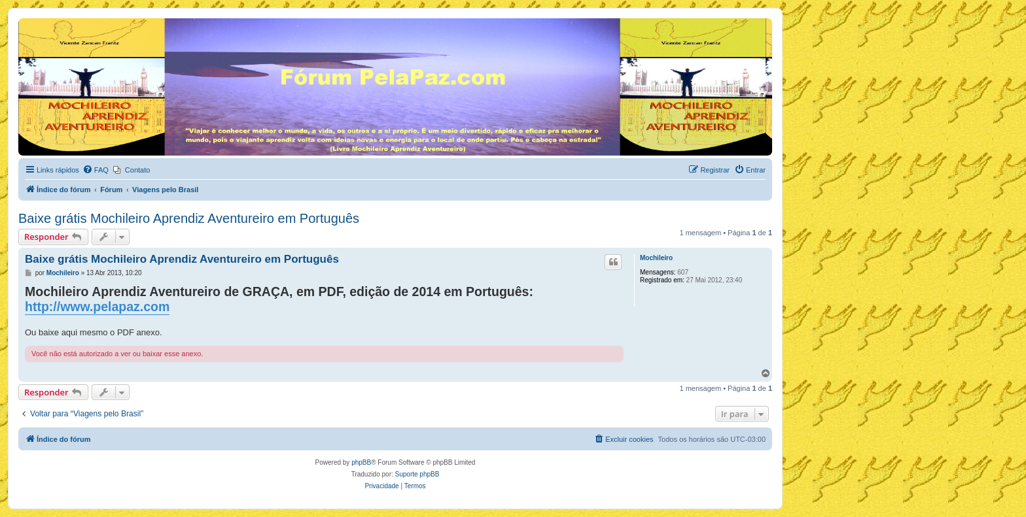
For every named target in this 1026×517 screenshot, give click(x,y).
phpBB (361, 462)
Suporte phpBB (417, 474)
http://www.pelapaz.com (97, 306)
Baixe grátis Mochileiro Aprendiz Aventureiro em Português (188, 218)
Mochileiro (656, 257)
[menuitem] (95, 170)
